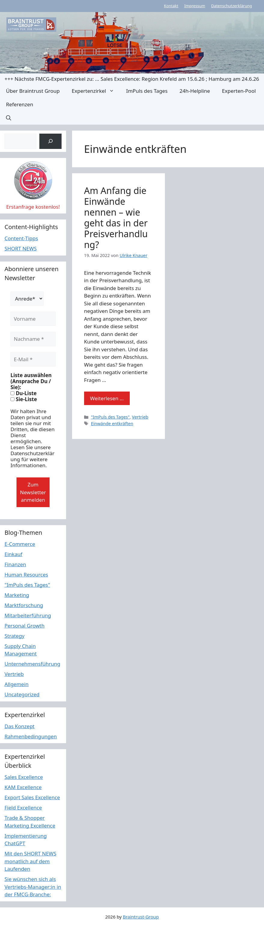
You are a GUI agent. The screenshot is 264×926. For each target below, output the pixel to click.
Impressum (194, 5)
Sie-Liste (24, 399)
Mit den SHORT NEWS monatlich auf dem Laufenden (30, 861)
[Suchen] (50, 141)
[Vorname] (33, 319)
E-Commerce (20, 543)
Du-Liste (24, 393)
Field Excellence (23, 807)
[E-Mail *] (33, 359)
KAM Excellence (23, 787)
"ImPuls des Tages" (110, 417)
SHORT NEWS (21, 248)
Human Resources (26, 574)
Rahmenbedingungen (31, 736)
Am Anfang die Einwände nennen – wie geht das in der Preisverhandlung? (116, 217)
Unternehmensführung (32, 663)
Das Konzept (20, 726)
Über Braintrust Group (33, 90)
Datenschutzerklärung (231, 5)
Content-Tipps (21, 238)
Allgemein (17, 684)
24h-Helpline (195, 90)
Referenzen (19, 104)
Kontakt (171, 5)
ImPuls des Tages (147, 90)
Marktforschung (24, 605)
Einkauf (13, 554)
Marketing (17, 595)
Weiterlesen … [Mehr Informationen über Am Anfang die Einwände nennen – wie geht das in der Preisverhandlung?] (107, 398)
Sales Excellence (24, 776)
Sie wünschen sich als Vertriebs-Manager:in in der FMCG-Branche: (33, 887)
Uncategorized (22, 694)
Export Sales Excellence (32, 797)
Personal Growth (24, 625)
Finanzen (15, 564)
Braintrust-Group (141, 917)
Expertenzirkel (96, 91)
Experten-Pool (239, 90)
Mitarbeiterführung (28, 615)
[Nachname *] (33, 339)
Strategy (15, 635)
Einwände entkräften (112, 423)
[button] (8, 118)
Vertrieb (140, 417)
